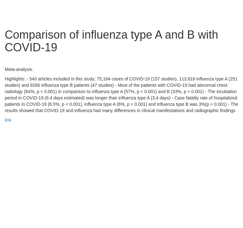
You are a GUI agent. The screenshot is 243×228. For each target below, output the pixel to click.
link (8, 120)
